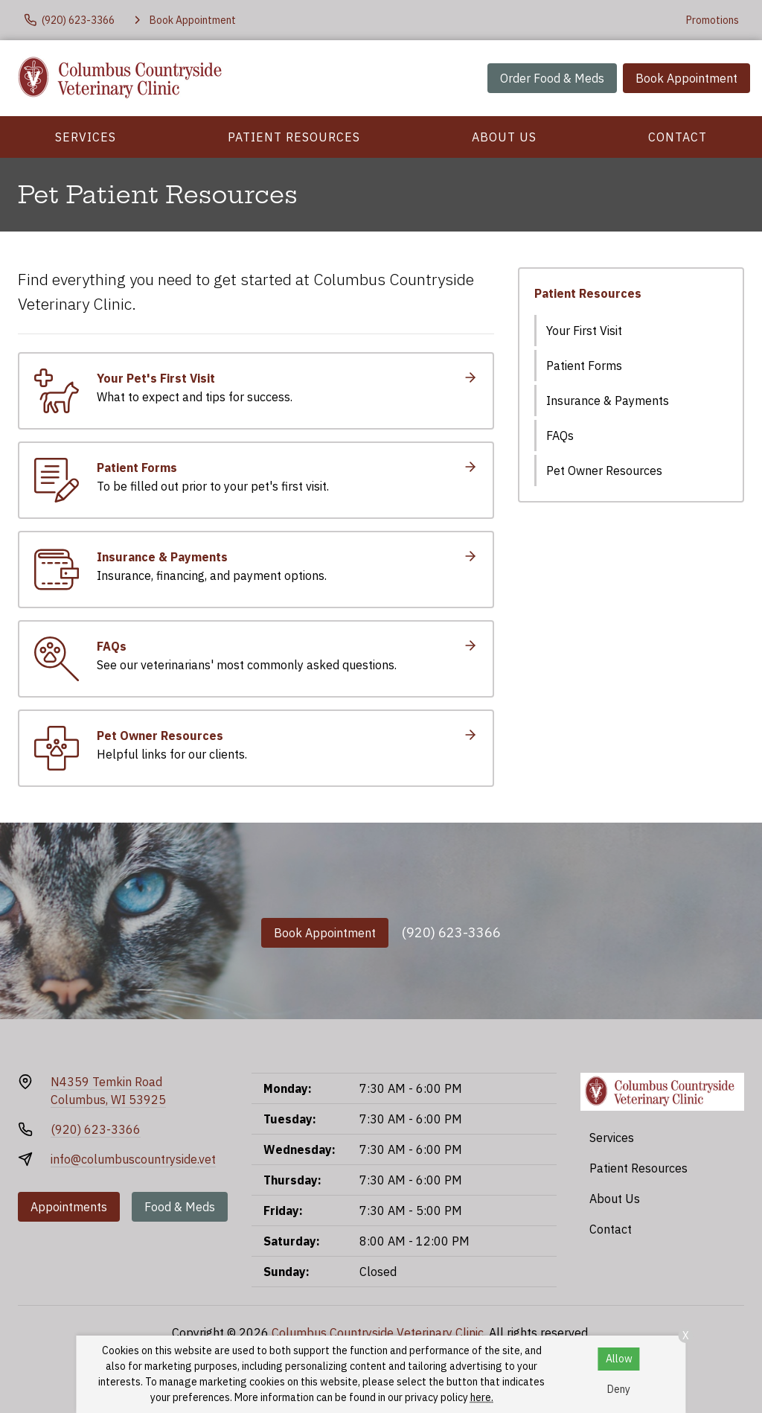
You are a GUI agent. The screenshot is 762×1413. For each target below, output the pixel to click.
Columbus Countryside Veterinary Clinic (378, 1332)
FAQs (560, 435)
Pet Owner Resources (604, 470)
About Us (504, 137)
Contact (677, 137)
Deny (618, 1389)
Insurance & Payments (607, 400)
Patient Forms (584, 365)
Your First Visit (584, 330)
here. (481, 1397)
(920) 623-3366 (451, 932)
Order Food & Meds (552, 78)
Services (85, 137)
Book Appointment (686, 78)
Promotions (712, 20)
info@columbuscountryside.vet (133, 1159)
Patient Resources (294, 137)
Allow (619, 1358)
